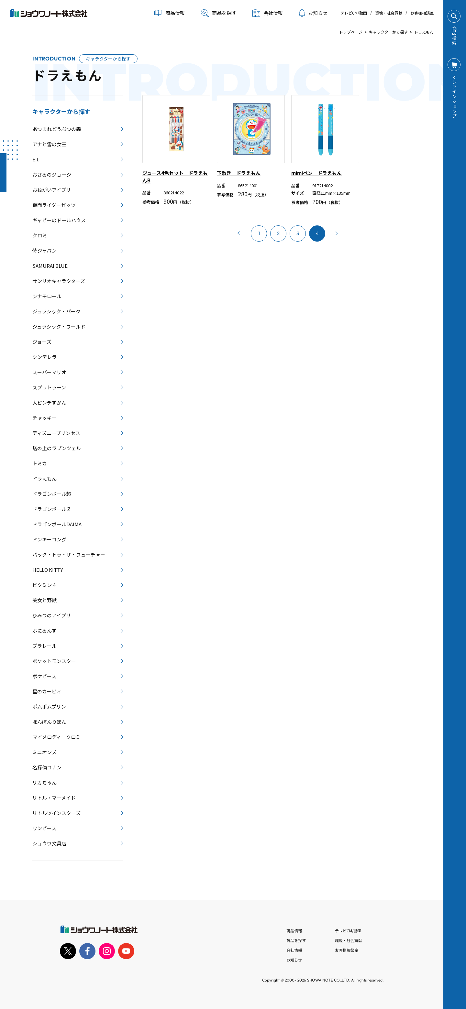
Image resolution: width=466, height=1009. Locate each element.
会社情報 (294, 950)
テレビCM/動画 (353, 13)
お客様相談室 (422, 13)
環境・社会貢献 (388, 13)
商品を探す (218, 13)
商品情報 (294, 930)
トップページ (350, 32)
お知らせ (313, 13)
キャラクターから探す (388, 32)
